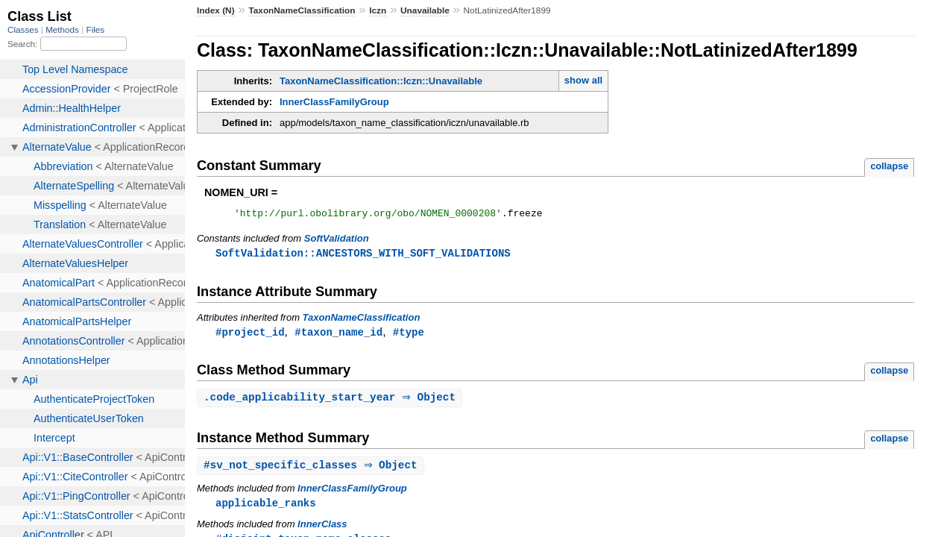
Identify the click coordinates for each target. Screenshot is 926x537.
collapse (889, 166)
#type (408, 335)
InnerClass (322, 530)
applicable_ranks (265, 508)
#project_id (250, 335)
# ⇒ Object (312, 470)
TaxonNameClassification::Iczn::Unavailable (381, 81)
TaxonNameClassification (301, 10)
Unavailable (425, 10)
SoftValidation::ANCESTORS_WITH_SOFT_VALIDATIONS (363, 255)
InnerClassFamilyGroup (334, 101)
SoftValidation (336, 240)
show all (583, 80)
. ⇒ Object (331, 402)
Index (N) (216, 10)
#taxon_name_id (338, 335)
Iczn (377, 10)
